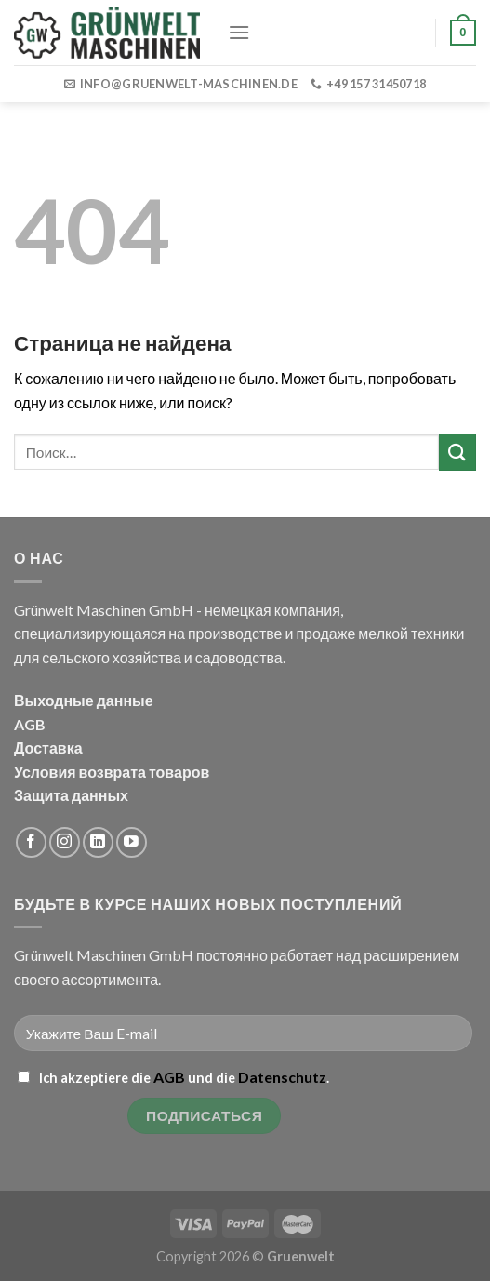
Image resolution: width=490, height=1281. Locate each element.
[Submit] (457, 452)
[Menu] (239, 32)
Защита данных (71, 795)
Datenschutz (282, 1077)
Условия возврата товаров (111, 772)
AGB (30, 724)
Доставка (48, 747)
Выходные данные (83, 700)
